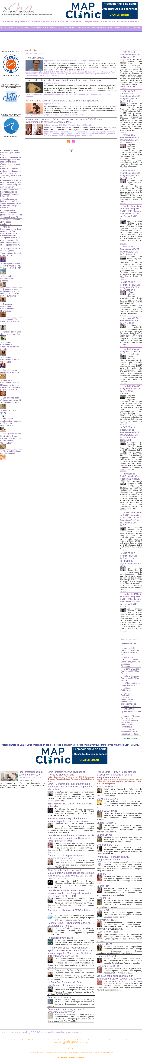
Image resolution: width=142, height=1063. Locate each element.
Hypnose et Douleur (33, 74)
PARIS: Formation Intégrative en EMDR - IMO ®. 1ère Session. (131, 353)
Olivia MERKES (105, 900)
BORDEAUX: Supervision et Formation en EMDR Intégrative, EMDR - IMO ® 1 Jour (130, 96)
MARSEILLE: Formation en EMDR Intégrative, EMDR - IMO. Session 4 (130, 286)
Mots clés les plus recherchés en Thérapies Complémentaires (74, 1054)
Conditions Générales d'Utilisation (101, 1054)
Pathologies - (25, 27)
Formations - (57, 27)
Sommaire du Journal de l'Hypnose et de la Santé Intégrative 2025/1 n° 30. (10, 173)
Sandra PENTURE (107, 825)
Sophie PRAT (104, 888)
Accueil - (4, 27)
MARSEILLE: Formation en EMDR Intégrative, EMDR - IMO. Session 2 (130, 174)
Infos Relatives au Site (130, 740)
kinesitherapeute (78, 74)
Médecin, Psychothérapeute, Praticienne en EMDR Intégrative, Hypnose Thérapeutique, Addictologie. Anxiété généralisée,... (123, 841)
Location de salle (25, 780)
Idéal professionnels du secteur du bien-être (31, 775)
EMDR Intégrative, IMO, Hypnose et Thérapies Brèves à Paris (67, 775)
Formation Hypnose (66, 134)
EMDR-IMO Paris (60, 72)
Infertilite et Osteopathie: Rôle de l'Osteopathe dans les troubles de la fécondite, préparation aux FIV (10, 381)
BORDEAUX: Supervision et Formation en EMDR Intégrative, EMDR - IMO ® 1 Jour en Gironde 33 (130, 435)
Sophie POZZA (105, 946)
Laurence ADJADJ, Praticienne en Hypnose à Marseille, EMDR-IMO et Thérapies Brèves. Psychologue (130, 723)
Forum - (73, 27)
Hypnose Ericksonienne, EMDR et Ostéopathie (10, 357)
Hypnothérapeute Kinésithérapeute (56, 74)
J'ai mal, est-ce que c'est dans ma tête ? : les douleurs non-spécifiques (63, 100)
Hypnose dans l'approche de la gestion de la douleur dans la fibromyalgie (65, 80)
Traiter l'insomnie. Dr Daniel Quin (65, 972)
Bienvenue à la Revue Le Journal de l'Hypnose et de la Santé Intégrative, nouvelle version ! (10, 183)
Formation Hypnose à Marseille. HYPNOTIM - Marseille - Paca (11, 114)
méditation (66, 115)
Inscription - (127, 27)
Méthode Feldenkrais (126, 691)
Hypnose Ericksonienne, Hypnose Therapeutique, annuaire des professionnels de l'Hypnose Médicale (129, 701)
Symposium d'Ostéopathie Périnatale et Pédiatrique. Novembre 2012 (10, 417)
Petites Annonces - (86, 27)
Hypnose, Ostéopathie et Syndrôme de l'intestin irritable (9, 343)
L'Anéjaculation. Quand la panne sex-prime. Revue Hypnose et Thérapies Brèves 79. (11, 214)
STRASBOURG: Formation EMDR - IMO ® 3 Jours (129, 320)
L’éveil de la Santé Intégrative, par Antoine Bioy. (10, 151)
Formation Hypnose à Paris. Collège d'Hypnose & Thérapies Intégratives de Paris (11, 85)
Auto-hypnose (31, 115)
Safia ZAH (102, 876)
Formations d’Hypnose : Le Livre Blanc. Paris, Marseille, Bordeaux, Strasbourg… (131, 664)
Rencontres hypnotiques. (61, 940)
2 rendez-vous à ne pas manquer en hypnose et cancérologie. (67, 859)
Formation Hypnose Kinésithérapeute (90, 134)
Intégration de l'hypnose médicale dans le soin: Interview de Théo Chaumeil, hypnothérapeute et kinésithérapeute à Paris (66, 120)
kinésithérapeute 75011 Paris (97, 74)
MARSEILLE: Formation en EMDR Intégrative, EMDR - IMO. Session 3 (130, 251)
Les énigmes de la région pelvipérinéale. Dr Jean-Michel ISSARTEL (10, 396)
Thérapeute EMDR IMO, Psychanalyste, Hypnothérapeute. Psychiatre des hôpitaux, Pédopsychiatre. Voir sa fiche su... (123, 975)
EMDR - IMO (48, 72)
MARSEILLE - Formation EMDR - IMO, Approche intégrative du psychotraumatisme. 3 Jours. (130, 561)
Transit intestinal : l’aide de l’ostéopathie (9, 368)
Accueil (28, 50)
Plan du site (58, 1044)
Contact (136, 27)
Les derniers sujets (129, 641)
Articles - (47, 27)
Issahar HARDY (105, 788)
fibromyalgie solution (50, 94)
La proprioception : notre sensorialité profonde (9, 278)
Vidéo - (98, 27)
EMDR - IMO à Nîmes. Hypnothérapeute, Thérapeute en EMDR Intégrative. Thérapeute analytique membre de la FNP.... (123, 917)
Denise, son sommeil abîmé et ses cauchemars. (10, 223)
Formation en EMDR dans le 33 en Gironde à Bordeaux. (130, 478)
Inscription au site (78, 1044)
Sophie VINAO (104, 837)
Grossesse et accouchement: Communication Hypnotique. (7, 306)
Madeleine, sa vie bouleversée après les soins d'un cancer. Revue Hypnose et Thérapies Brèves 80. (11, 204)
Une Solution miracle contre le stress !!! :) (128, 713)
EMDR (28, 94)
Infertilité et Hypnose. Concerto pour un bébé (10, 331)
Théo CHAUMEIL (35, 57)
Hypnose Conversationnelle (74, 136)
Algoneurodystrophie (34, 72)
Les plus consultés (128, 646)
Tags (35, 50)
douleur (41, 115)
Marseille (71, 1050)
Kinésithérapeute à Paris (35, 76)
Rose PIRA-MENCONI (109, 934)
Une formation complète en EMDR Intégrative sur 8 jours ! (131, 734)
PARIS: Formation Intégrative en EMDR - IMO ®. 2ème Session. (131, 392)
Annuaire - (13, 27)
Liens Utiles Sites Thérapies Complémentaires (44, 1054)
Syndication (68, 1044)
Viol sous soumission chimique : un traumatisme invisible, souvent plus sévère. (115, 983)
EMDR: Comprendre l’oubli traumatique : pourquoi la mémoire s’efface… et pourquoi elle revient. (71, 789)
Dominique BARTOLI (108, 847)
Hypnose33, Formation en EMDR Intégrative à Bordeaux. (114, 860)
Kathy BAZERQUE (107, 922)
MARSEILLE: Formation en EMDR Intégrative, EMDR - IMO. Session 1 (130, 139)
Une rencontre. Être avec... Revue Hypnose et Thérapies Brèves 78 (10, 243)
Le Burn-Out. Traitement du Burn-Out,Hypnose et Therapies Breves (66, 986)
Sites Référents (9, 406)
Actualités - (116, 27)
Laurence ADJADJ (106, 958)
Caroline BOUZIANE (108, 801)
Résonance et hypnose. (60, 999)
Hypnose (96, 72)
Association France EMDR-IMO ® (11, 51)
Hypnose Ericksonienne (49, 1034)
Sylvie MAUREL (105, 912)
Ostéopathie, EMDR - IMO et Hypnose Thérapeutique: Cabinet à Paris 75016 (10, 252)
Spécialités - (36, 27)
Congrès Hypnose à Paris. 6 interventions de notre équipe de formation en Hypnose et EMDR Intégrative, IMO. (70, 840)
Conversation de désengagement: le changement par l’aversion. (67, 1012)
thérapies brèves (67, 1034)
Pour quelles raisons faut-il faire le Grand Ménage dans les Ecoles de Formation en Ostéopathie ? (10, 433)
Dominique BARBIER (108, 970)
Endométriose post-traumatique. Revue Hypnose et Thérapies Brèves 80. (9, 194)
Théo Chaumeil (52, 76)
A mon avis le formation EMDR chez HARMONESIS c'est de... (130, 653)
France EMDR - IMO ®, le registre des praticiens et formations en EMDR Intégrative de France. (117, 777)
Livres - (66, 27)
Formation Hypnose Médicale (80, 72)
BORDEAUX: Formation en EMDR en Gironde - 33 (130, 54)
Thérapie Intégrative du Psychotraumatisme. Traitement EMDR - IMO (10, 266)
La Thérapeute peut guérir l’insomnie (130, 686)
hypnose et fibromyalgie (95, 94)
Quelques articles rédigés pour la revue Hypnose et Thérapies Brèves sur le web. (9, 291)
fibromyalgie (36, 94)
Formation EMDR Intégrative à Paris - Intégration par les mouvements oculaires (70, 822)
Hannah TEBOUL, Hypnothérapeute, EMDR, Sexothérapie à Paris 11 (67, 926)
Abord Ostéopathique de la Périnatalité (10, 447)
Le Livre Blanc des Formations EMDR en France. (130, 673)
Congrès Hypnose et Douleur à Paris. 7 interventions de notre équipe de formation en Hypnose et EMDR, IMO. (70, 895)
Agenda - (106, 27)
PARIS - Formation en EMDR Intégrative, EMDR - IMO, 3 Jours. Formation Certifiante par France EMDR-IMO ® (130, 212)
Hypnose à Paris (107, 72)
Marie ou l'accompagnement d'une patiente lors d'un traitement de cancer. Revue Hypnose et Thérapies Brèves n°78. (11, 233)
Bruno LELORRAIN (107, 813)
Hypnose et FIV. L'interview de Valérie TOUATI (9, 320)
